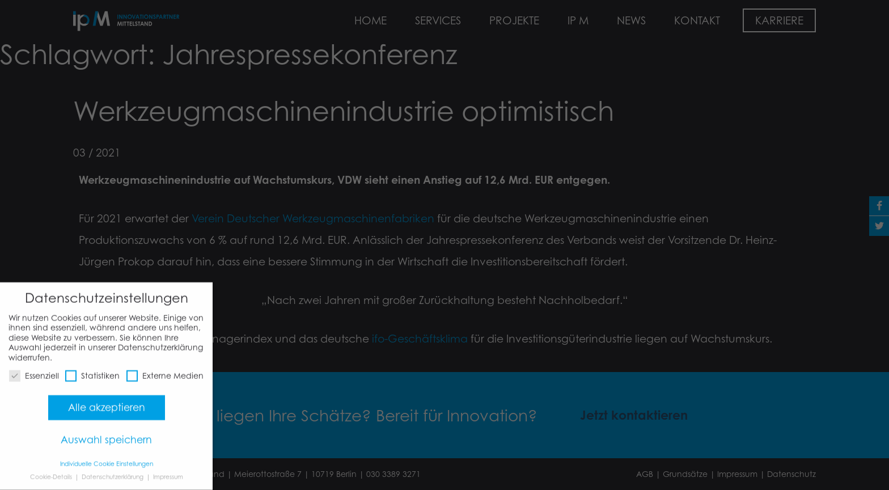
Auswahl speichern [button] (106, 434)
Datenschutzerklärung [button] (113, 471)
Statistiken (92, 370)
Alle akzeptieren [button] (106, 402)
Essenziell (34, 370)
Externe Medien (165, 370)
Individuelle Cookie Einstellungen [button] (106, 458)
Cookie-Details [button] (52, 471)
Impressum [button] (168, 471)
